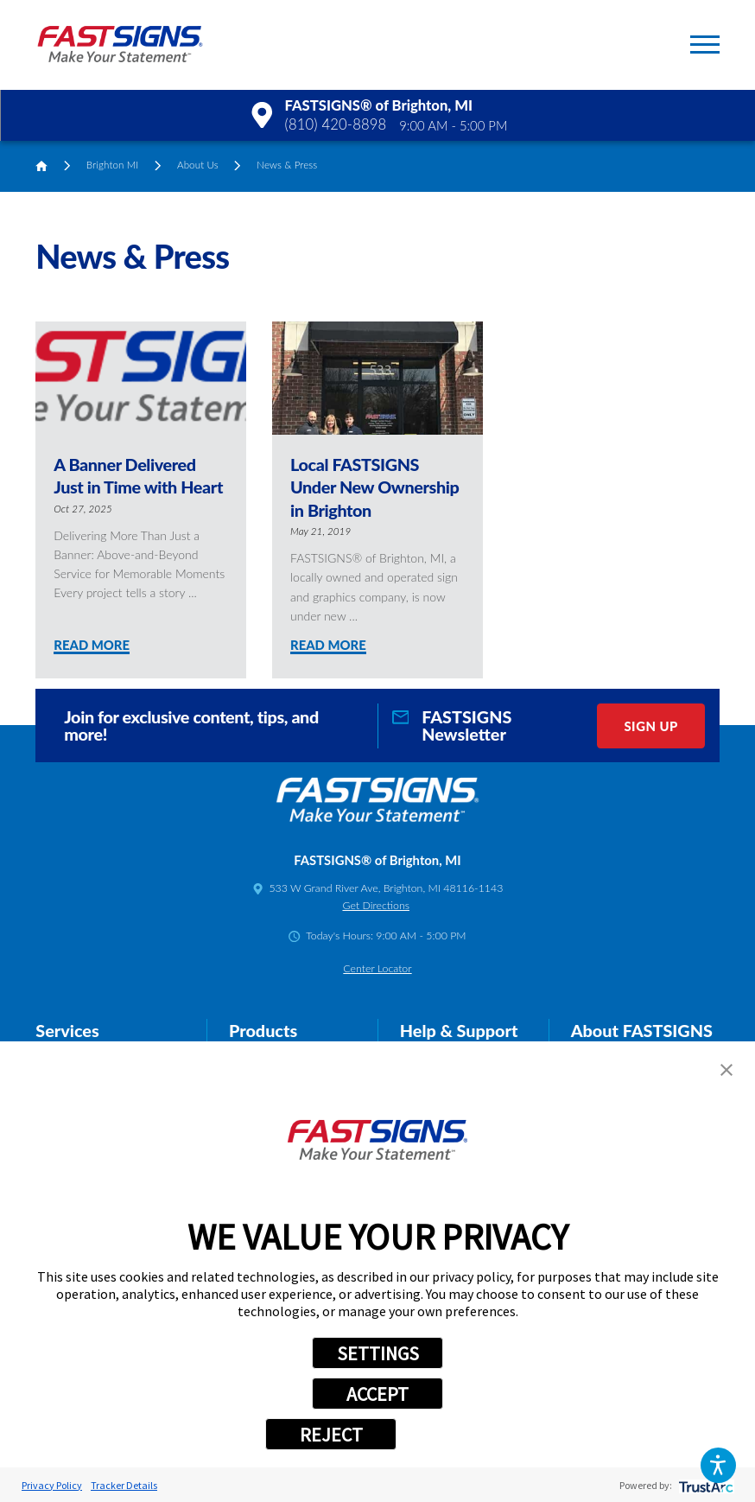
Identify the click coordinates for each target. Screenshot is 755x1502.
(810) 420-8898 (336, 124)
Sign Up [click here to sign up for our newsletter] (650, 726)
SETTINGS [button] (378, 1353)
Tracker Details (124, 1485)
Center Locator (377, 968)
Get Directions (375, 905)
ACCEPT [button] (377, 1394)
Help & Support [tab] (459, 1030)
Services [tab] (66, 1030)
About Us (198, 164)
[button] (718, 1465)
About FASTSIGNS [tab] (642, 1030)
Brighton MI (112, 164)
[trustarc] (704, 1485)
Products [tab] (263, 1030)
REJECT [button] (331, 1434)
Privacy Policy (52, 1485)
